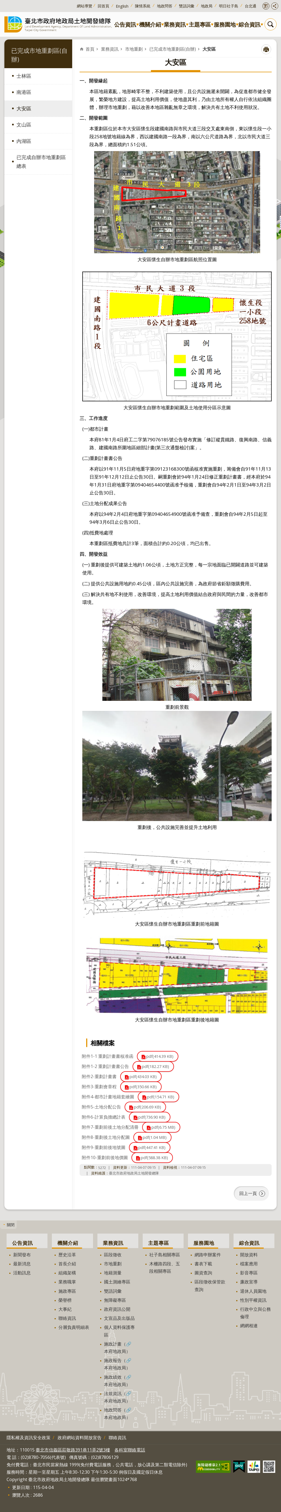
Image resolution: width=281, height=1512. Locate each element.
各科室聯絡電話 (129, 1450)
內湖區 (23, 141)
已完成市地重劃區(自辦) (172, 49)
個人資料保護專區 (119, 1331)
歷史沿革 (67, 1255)
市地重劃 (134, 49)
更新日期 (21, 1487)
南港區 (23, 92)
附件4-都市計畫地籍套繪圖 (108, 1097)
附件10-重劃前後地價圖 (105, 1157)
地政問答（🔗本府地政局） (117, 1413)
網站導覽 (84, 5)
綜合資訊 (249, 24)
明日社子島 (228, 5)
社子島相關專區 (164, 1255)
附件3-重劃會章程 (99, 1087)
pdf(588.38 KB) (154, 1157)
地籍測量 (113, 1273)
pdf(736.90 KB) (151, 1117)
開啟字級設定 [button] (265, 6)
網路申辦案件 (208, 1255)
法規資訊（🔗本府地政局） (117, 1397)
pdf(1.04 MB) (155, 1137)
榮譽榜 (65, 1300)
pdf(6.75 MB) (163, 1127)
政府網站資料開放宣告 (80, 1438)
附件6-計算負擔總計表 (103, 1117)
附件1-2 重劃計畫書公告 (105, 1066)
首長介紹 (67, 1264)
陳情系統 (142, 5)
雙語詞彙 (186, 5)
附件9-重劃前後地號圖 (103, 1147)
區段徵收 (113, 1255)
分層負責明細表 (73, 1327)
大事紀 (65, 1309)
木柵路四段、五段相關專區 (164, 1267)
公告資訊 (125, 24)
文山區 (23, 124)
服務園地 (225, 24)
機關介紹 (150, 24)
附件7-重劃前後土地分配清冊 (110, 1127)
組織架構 (67, 1273)
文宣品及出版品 (119, 1318)
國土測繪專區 (117, 1282)
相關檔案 (103, 1043)
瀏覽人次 (21, 1495)
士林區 (23, 76)
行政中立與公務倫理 (255, 1313)
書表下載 (203, 1264)
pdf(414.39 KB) (159, 1056)
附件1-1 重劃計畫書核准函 (107, 1056)
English (122, 6)
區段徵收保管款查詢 (210, 1285)
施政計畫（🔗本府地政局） (117, 1347)
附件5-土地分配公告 (101, 1107)
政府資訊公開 (117, 1309)
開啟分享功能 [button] (274, 6)
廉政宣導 (249, 1282)
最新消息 (22, 1264)
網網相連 (249, 1326)
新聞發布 (22, 1255)
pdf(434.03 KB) (143, 1076)
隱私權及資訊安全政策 (28, 1438)
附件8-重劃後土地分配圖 (106, 1137)
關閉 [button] (11, 1224)
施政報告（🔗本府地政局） (117, 1364)
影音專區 (249, 1273)
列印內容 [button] (266, 49)
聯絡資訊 (67, 1318)
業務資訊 (175, 24)
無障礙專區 (115, 1300)
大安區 (23, 108)
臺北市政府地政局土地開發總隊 (59, 24)
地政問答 (164, 5)
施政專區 (67, 1291)
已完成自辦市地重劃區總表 (41, 161)
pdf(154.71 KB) (160, 1096)
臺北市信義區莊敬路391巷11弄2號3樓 (73, 1450)
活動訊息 (22, 1273)
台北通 (250, 5)
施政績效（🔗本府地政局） (117, 1380)
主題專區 (200, 24)
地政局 (206, 5)
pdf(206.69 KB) (147, 1107)
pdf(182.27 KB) (155, 1066)
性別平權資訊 (253, 1300)
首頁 (90, 49)
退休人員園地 (253, 1291)
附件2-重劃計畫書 (99, 1076)
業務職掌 (67, 1282)
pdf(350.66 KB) (143, 1086)
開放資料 (249, 1255)
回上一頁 (248, 1193)
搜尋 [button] (271, 24)
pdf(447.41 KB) (151, 1147)
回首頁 (103, 5)
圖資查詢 (203, 1273)
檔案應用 (249, 1264)
